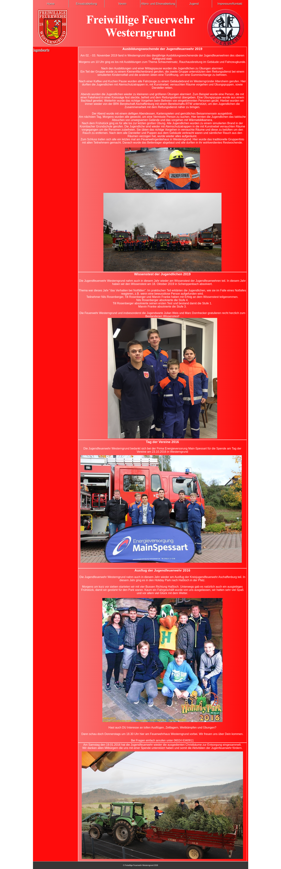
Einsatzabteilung (86, 3)
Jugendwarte (41, 50)
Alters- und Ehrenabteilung (158, 3)
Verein (122, 3)
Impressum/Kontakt (230, 3)
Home (50, 3)
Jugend (194, 3)
